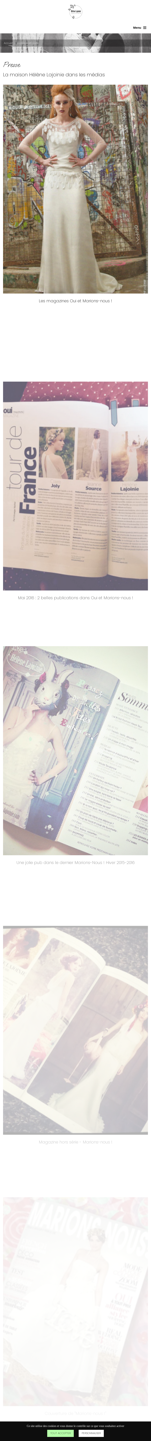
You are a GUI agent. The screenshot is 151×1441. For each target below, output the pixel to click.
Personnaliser (91, 1433)
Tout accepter (60, 1433)
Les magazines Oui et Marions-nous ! (75, 307)
